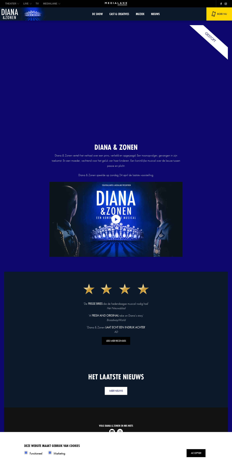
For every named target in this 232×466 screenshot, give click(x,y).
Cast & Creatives (119, 14)
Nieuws (155, 14)
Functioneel (36, 453)
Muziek (140, 14)
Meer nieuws (116, 390)
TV (37, 3)
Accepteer (196, 453)
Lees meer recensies (116, 340)
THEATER (10, 3)
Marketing (59, 453)
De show (97, 14)
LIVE (26, 3)
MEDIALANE (50, 3)
